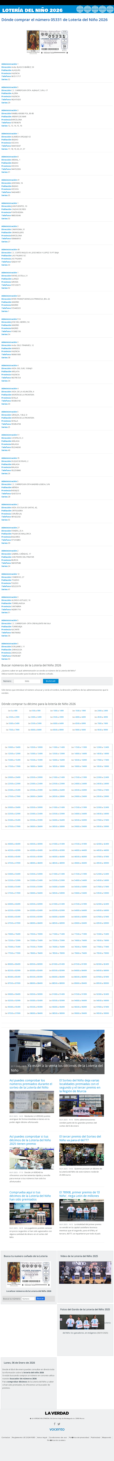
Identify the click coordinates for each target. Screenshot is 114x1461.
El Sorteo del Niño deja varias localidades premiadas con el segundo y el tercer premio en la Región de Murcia (79, 1085)
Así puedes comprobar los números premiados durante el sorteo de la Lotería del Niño (31, 1084)
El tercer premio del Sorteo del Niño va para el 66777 (80, 1138)
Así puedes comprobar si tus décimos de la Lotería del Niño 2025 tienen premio (30, 1140)
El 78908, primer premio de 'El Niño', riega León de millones (79, 1194)
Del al (12, 710)
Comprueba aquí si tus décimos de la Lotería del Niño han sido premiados (30, 1195)
